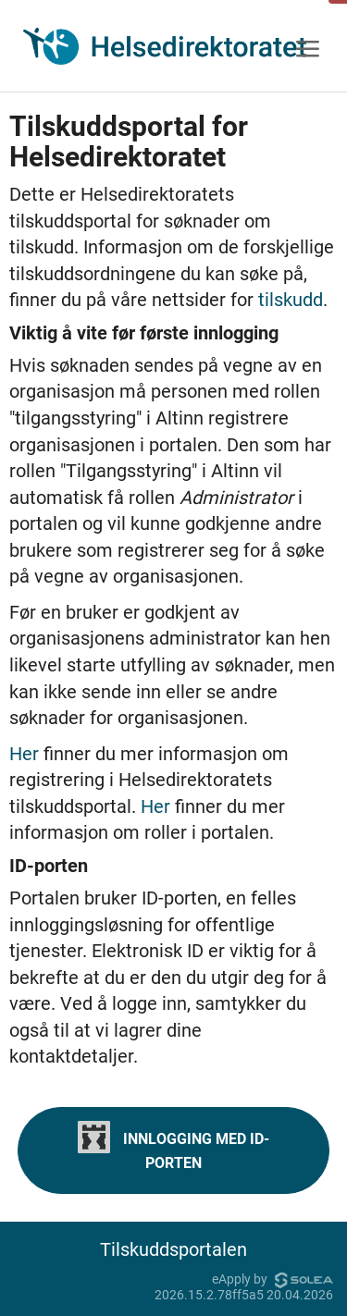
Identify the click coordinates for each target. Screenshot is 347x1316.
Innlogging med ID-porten (173, 1146)
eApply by (272, 1279)
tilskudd (290, 300)
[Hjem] (164, 46)
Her (26, 754)
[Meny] (307, 49)
